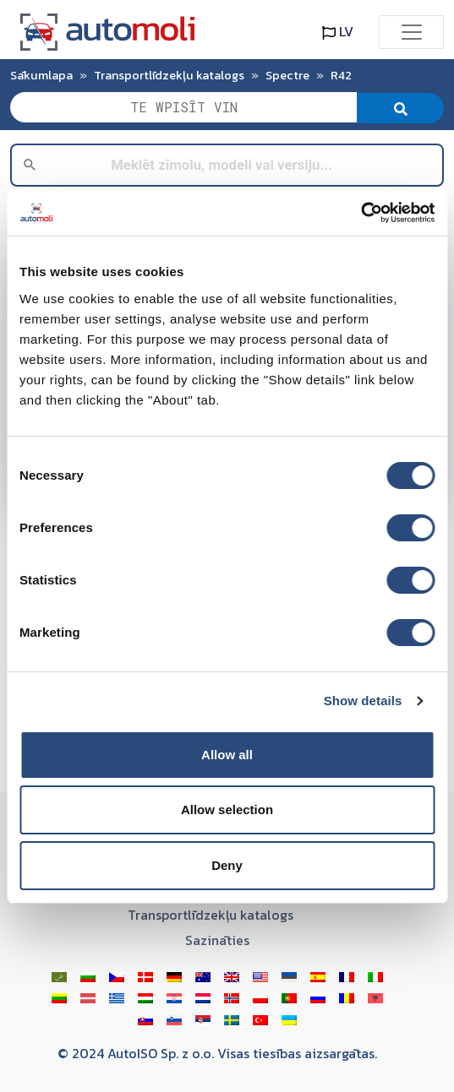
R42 (341, 75)
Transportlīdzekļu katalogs (169, 75)
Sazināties (217, 940)
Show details (363, 700)
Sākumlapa (41, 75)
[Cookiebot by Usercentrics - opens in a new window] (361, 213)
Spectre (287, 75)
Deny (227, 865)
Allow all (227, 754)
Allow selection (227, 809)
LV (337, 31)
